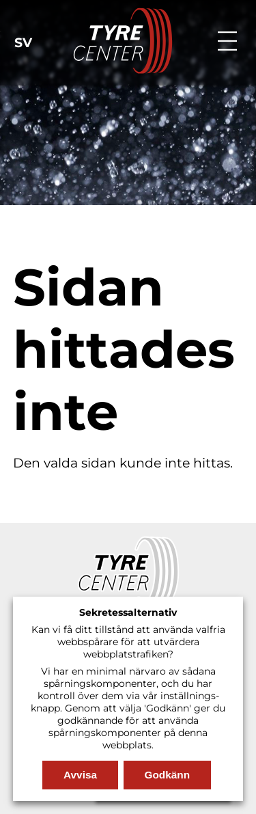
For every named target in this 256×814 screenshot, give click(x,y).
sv (23, 43)
